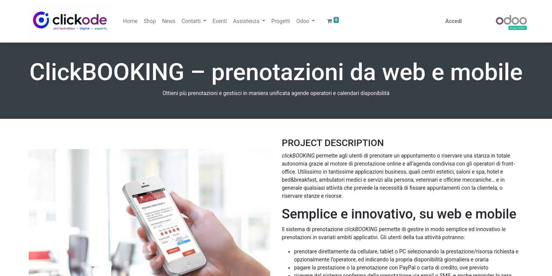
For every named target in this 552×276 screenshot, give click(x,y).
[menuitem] (130, 21)
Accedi (453, 21)
